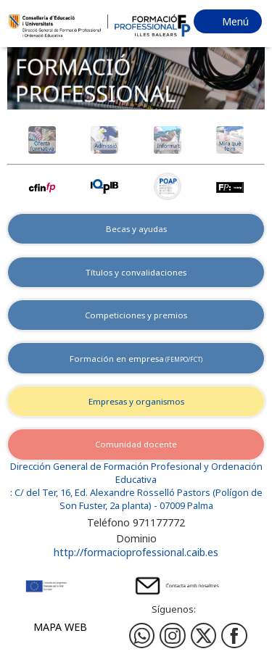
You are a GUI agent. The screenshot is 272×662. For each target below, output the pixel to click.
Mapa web (60, 627)
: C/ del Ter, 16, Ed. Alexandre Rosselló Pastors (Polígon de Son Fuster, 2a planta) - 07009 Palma (136, 499)
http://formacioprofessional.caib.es (136, 552)
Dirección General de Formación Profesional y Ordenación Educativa (136, 473)
